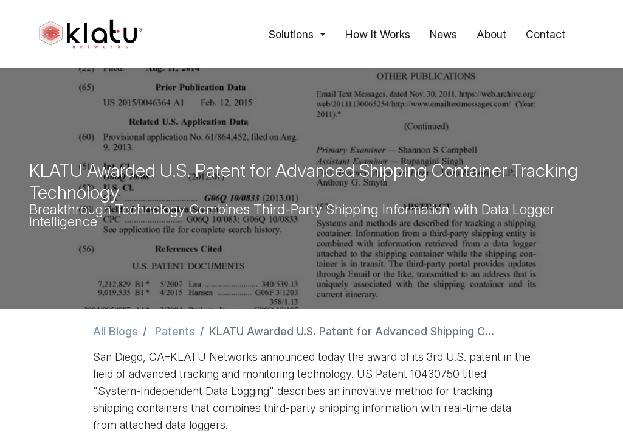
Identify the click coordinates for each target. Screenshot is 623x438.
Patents (175, 331)
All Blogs (115, 331)
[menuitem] (377, 34)
